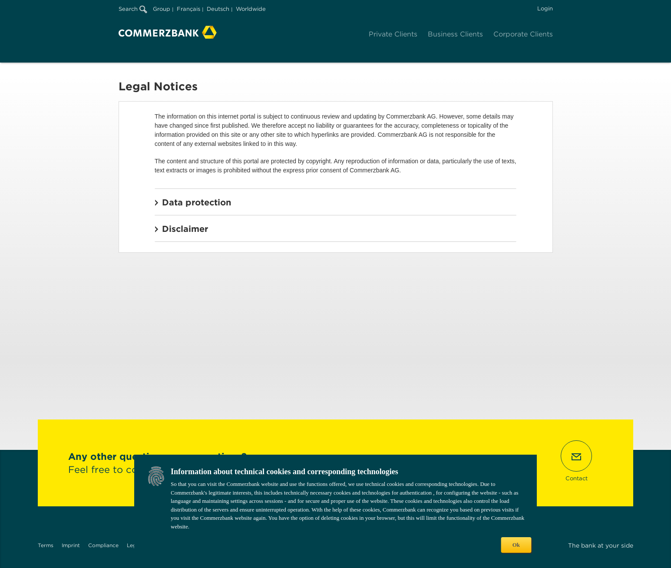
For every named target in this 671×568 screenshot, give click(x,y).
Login (545, 8)
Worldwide (251, 9)
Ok (516, 545)
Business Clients (455, 34)
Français (188, 9)
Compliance (103, 545)
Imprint (71, 545)
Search (133, 9)
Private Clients (393, 34)
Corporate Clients (523, 34)
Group (161, 9)
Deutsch (218, 9)
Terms (45, 545)
